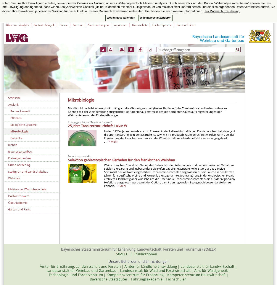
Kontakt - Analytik (44, 25)
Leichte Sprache (162, 25)
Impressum (120, 25)
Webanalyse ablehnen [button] (121, 17)
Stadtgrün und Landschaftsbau (28, 172)
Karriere (78, 25)
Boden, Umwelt (20, 111)
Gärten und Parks (19, 209)
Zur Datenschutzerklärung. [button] (222, 11)
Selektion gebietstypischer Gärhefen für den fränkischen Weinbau (121, 160)
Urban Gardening (19, 165)
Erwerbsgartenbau (20, 151)
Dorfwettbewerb (18, 196)
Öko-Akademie (17, 203)
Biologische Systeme (23, 125)
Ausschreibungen (98, 25)
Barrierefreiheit (186, 25)
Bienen (12, 145)
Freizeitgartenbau (19, 158)
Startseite (14, 98)
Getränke (16, 138)
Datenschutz (139, 25)
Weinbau (14, 178)
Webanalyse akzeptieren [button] (155, 17)
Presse (64, 25)
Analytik (13, 105)
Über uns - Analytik (17, 25)
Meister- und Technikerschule (27, 189)
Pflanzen (16, 118)
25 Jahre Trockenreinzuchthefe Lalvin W (97, 126)
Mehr (114, 141)
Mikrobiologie (19, 131)
